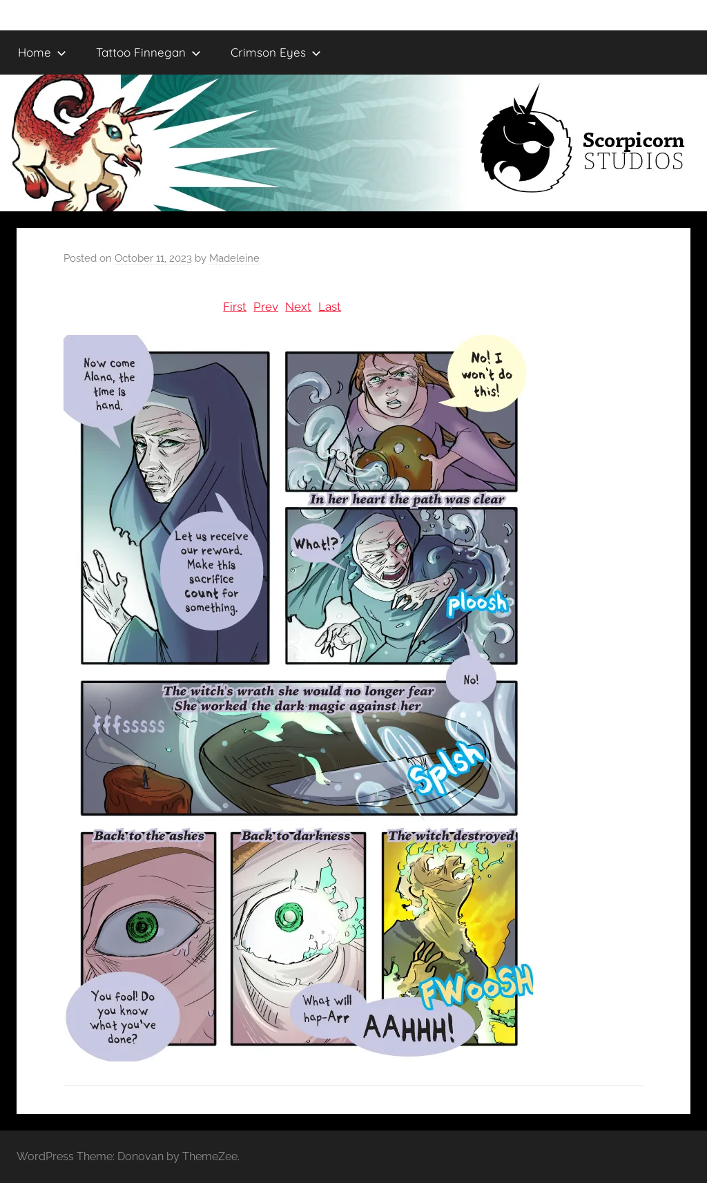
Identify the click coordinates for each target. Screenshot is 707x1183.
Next (298, 307)
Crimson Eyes (276, 52)
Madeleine (234, 258)
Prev (265, 307)
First (234, 307)
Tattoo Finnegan (148, 52)
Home (42, 52)
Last (329, 307)
